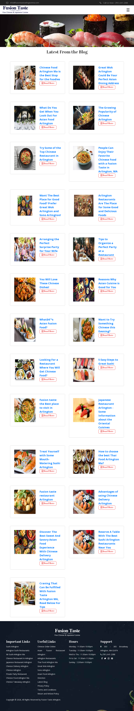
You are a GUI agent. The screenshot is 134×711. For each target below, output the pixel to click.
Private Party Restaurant (16, 674)
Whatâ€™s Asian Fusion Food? (48, 323)
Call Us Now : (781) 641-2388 (114, 3)
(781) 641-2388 (107, 654)
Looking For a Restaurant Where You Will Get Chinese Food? (50, 367)
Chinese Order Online (46, 646)
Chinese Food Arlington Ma (17, 678)
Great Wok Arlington (46, 666)
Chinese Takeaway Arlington (18, 682)
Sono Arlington (44, 670)
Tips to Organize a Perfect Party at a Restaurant (107, 247)
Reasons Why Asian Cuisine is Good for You (108, 283)
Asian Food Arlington (46, 674)
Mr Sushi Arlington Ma (15, 654)
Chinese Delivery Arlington (17, 666)
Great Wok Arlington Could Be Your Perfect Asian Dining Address (108, 75)
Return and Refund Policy (48, 693)
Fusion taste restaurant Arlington (48, 495)
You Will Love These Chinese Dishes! (49, 283)
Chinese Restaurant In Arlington (19, 658)
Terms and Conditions (47, 689)
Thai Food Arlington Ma (48, 662)
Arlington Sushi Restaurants (17, 650)
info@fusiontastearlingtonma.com (22, 3)
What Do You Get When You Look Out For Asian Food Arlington (49, 115)
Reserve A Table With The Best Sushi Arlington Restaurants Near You (109, 539)
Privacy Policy (43, 686)
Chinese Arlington (13, 670)
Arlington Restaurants (47, 658)
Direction (41, 678)
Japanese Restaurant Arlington (19, 662)
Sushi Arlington (12, 646)
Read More (48, 83)
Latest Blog (42, 682)
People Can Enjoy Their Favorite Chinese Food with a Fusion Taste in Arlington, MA (108, 159)
